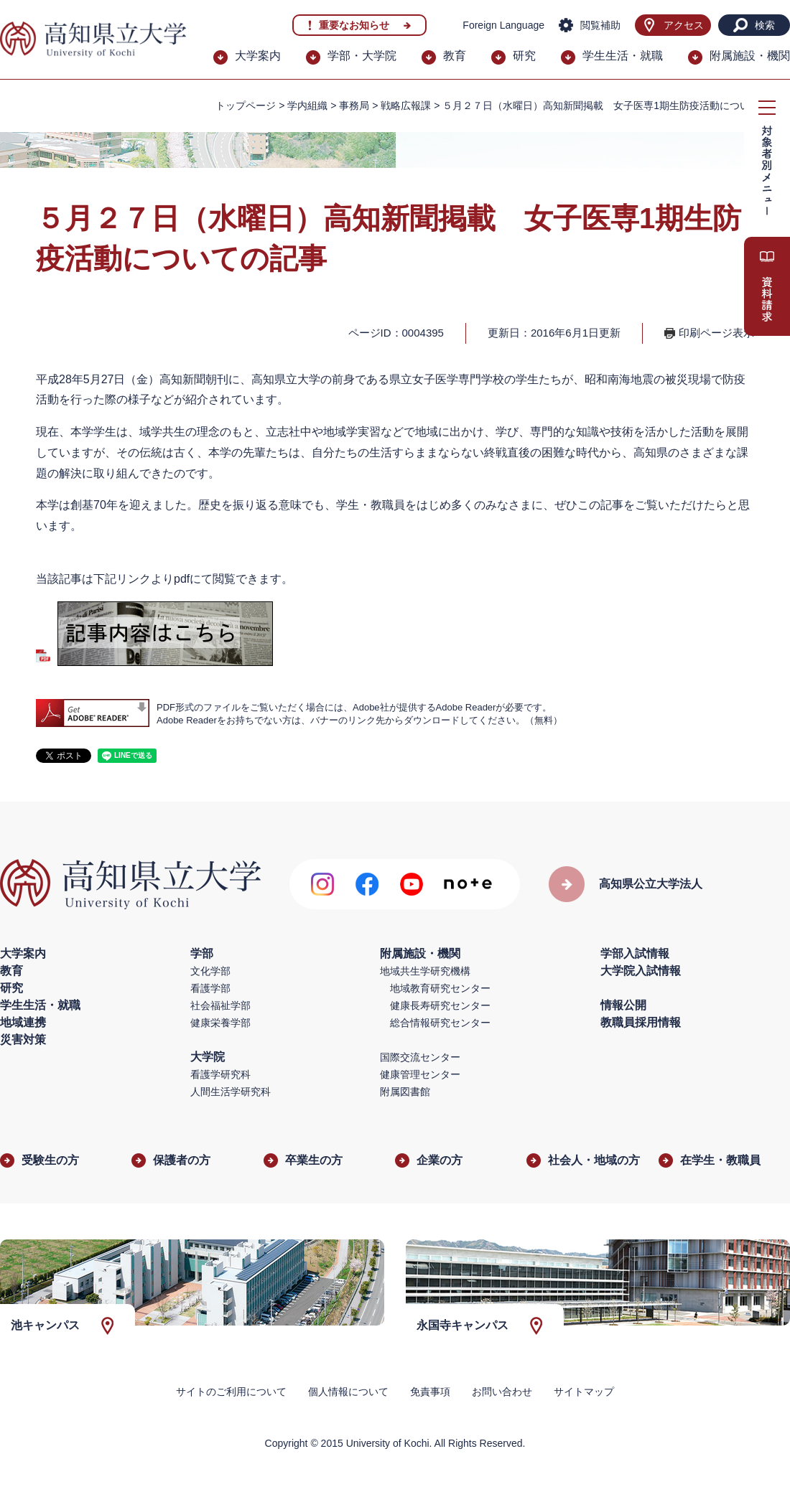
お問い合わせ (502, 1391)
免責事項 (430, 1391)
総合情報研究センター (440, 1022)
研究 (524, 56)
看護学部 (210, 988)
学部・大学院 (361, 56)
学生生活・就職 (622, 56)
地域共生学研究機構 (425, 971)
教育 (454, 56)
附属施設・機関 (750, 56)
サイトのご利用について (231, 1391)
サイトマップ (584, 1391)
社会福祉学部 (220, 1005)
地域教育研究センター (440, 988)
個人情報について (348, 1391)
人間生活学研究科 (230, 1091)
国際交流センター (420, 1057)
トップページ (245, 105)
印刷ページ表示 (716, 333)
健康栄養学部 (220, 1022)
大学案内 (258, 56)
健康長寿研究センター (440, 1005)
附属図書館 (405, 1091)
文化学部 (210, 971)
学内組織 (307, 105)
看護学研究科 (220, 1074)
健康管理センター (420, 1074)
